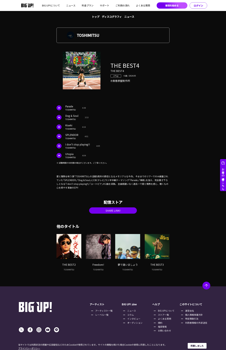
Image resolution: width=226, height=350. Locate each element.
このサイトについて (191, 304)
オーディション (135, 322)
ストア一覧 (163, 314)
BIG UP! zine (129, 304)
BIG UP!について (51, 5)
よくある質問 (143, 5)
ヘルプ (156, 304)
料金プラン (88, 5)
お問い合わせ (164, 330)
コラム (130, 314)
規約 (160, 322)
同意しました (197, 345)
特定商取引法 (191, 318)
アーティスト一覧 (104, 310)
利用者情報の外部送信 (196, 322)
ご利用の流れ (123, 5)
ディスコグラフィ (112, 16)
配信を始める (172, 5)
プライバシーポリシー (29, 348)
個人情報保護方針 (194, 314)
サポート (104, 5)
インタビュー (133, 318)
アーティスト (97, 304)
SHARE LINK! (113, 210)
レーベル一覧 (101, 314)
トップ (95, 16)
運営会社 (189, 310)
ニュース (70, 5)
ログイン (198, 5)
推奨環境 (162, 326)
